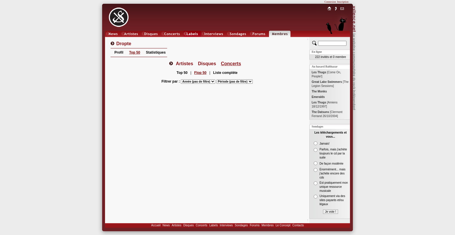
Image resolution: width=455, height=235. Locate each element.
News (166, 225)
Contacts (298, 225)
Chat (342, 39)
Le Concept (283, 225)
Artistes (176, 225)
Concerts (201, 225)
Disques (188, 225)
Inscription (343, 1)
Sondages (241, 225)
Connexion (330, 1)
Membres (267, 225)
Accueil (155, 225)
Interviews (226, 225)
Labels (213, 225)
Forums (255, 225)
